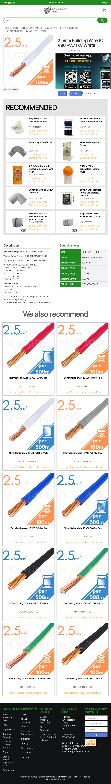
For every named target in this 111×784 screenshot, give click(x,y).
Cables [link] (24, 714)
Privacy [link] (6, 752)
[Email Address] (96, 729)
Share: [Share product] (11, 89)
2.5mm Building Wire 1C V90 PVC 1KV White (28, 453)
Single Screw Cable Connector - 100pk (38, 120)
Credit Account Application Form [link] (8, 761)
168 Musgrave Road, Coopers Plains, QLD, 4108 (69, 724)
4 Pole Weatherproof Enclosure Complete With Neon (41, 169)
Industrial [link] (25, 738)
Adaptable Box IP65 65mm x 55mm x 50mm (90, 215)
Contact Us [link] (8, 770)
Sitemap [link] (25, 757)
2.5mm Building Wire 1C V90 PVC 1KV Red (28, 377)
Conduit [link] (24, 726)
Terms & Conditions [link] (8, 735)
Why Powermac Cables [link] (8, 717)
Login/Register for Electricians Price (38, 132)
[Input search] (50, 20)
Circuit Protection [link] (26, 720)
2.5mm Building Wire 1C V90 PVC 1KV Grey (82, 453)
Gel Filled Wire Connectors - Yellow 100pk (89, 169)
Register (75, 93)
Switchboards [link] (27, 748)
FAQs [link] (5, 724)
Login (105, 2)
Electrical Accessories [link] (27, 732)
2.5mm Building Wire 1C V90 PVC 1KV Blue (28, 528)
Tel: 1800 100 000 (55, 2)
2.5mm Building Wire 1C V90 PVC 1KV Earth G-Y (82, 603)
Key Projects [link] (9, 729)
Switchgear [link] (26, 752)
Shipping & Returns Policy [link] (8, 744)
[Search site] (102, 20)
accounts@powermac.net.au (76, 751)
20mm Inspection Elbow (40, 142)
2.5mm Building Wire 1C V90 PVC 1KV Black (28, 603)
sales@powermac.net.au (74, 745)
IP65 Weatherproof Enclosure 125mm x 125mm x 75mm (38, 216)
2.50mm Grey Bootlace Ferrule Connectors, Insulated (90, 192)
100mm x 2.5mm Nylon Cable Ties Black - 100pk (91, 120)
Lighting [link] (24, 743)
